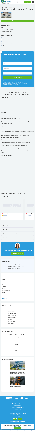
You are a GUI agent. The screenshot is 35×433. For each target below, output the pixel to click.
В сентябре (17, 337)
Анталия (4, 282)
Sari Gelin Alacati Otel (6, 218)
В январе (22, 338)
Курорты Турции (18, 264)
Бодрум (3, 288)
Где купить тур (17, 409)
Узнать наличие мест (17, 20)
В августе (11, 340)
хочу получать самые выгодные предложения (13, 80)
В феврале (22, 340)
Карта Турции (21, 266)
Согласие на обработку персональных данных (15, 84)
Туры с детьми (11, 323)
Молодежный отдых (12, 313)
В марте (16, 346)
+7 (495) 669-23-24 (18, 2)
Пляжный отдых (11, 309)
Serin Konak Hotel (29, 218)
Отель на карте (26, 94)
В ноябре (17, 340)
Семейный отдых (11, 311)
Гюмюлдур (4, 294)
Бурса (3, 292)
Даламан (4, 296)
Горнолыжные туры (12, 317)
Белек (3, 284)
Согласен (17, 428)
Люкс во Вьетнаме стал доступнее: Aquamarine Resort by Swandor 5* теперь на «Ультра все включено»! (17, 373)
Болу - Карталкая (6, 290)
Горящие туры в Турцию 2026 (14, 268)
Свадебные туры (11, 321)
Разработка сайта (14, 421)
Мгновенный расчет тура (17, 253)
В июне (10, 337)
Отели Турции (11, 264)
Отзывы (23, 92)
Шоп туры (10, 319)
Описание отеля (14, 92)
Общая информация (12, 266)
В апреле (16, 348)
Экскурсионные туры (12, 315)
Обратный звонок (17, 405)
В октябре (17, 338)
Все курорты (4, 298)
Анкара (3, 281)
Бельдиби (4, 286)
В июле (10, 338)
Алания (3, 279)
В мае (16, 350)
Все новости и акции (6, 389)
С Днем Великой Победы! (15, 386)
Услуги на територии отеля (12, 94)
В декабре (22, 337)
